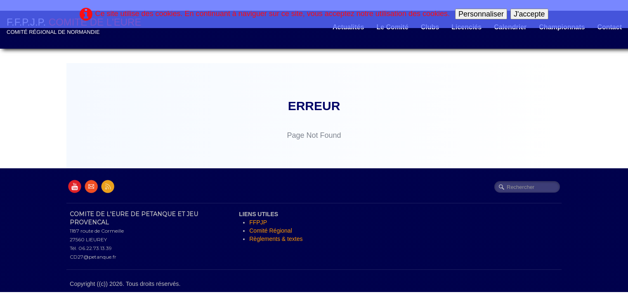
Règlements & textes (275, 239)
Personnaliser (481, 14)
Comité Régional (270, 230)
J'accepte (529, 14)
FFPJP (258, 222)
